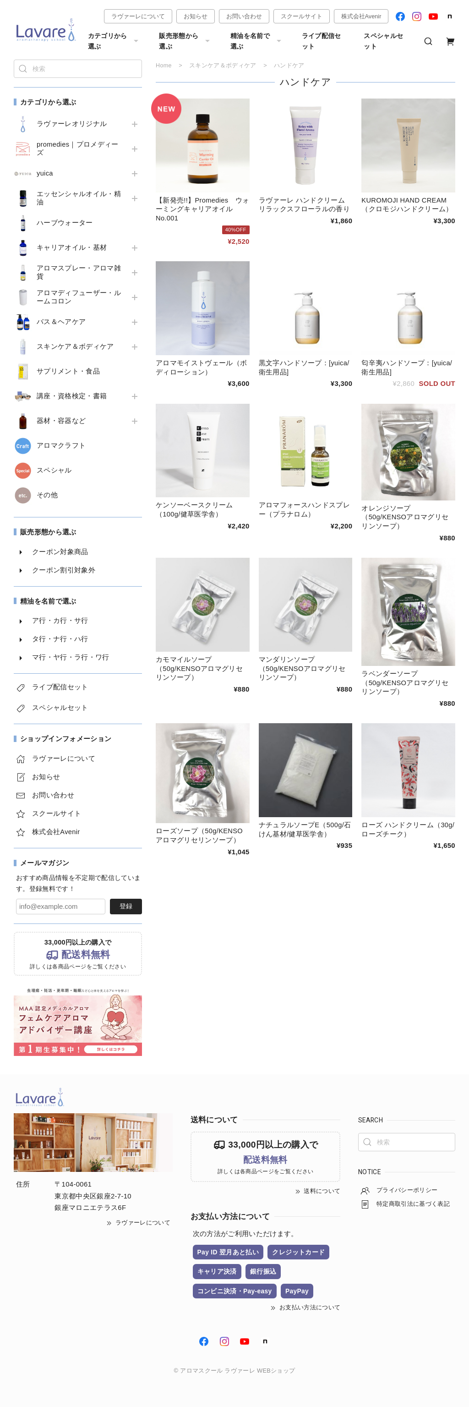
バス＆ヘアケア (61, 321)
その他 (47, 495)
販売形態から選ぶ (185, 41)
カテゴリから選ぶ (114, 41)
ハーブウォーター (65, 222)
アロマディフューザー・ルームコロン (79, 297)
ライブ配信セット (321, 41)
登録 (126, 906)
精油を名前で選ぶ (257, 41)
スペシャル (54, 470)
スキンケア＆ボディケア (75, 346)
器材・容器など (61, 420)
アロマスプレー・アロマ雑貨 (79, 272)
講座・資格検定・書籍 (72, 396)
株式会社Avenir (361, 16)
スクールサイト (301, 16)
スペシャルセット (383, 41)
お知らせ (195, 16)
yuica (45, 173)
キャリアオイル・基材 (72, 247)
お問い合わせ (244, 16)
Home (164, 65)
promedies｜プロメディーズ (78, 148)
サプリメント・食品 (68, 371)
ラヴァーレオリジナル (72, 123)
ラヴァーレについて (138, 16)
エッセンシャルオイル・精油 (79, 198)
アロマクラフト (61, 445)
